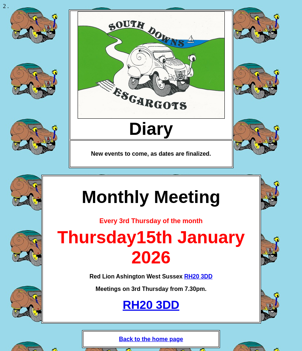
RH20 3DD (198, 276)
